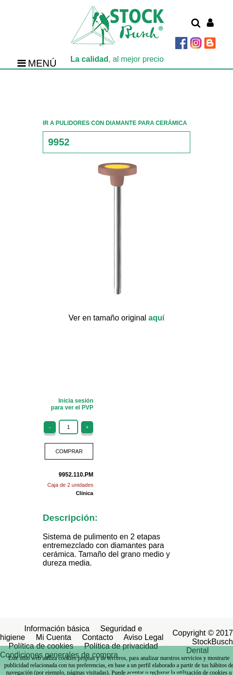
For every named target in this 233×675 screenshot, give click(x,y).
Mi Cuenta (53, 637)
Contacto (97, 637)
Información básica (56, 628)
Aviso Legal (143, 637)
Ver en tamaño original (116, 318)
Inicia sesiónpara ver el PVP (72, 404)
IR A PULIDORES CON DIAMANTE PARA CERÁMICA (115, 123)
